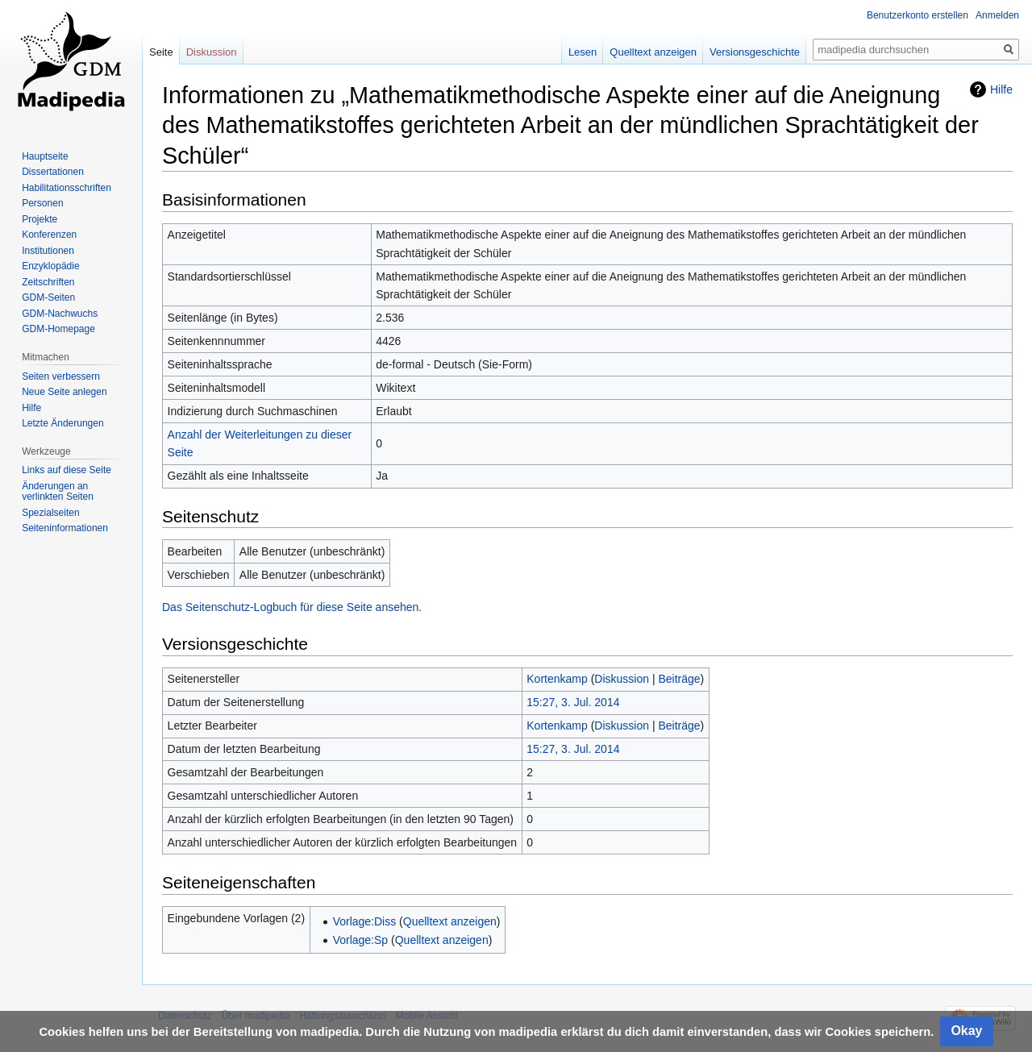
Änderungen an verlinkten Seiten (58, 491)
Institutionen (48, 250)
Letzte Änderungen (62, 423)
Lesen (582, 52)
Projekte (39, 219)
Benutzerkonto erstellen (917, 15)
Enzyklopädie (50, 266)
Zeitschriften (48, 282)
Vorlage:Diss (365, 921)
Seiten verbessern (61, 376)
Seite (161, 52)
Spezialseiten (50, 512)
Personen (42, 203)
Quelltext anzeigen (450, 921)
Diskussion (621, 678)
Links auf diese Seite (66, 470)
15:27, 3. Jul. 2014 (572, 702)
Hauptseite (45, 156)
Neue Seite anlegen (64, 391)
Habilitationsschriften (66, 187)
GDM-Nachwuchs (60, 313)
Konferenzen (49, 234)
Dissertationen (53, 171)
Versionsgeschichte (755, 52)
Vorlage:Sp (361, 939)
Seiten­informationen (65, 528)
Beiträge (679, 678)
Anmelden (997, 15)
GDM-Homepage (58, 329)
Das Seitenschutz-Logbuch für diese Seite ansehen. (292, 607)
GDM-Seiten (48, 297)
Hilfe (1001, 89)
